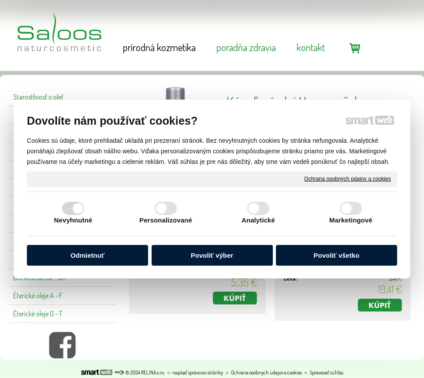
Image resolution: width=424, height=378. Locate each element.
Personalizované (165, 220)
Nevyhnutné (73, 220)
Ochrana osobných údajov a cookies (347, 179)
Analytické (258, 220)
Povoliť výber (212, 255)
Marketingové (350, 220)
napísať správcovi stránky (197, 372)
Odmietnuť (87, 255)
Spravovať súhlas (326, 372)
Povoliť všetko (337, 255)
